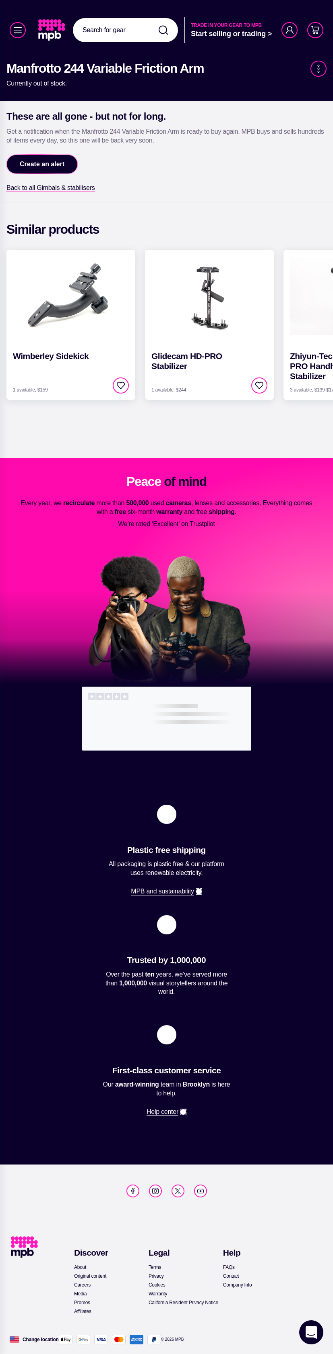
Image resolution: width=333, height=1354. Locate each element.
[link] (52, 30)
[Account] (289, 30)
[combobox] (125, 30)
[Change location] (41, 1339)
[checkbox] (121, 385)
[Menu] (18, 30)
